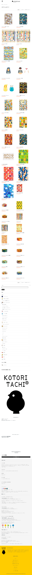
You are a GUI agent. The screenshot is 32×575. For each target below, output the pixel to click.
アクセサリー (4, 340)
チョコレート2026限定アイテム (5, 300)
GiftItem (3, 359)
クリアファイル (4, 331)
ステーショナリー (5, 4)
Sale (3, 357)
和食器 (3, 352)
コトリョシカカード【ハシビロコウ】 (6, 78)
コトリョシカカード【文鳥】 (19, 78)
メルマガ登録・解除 (15, 570)
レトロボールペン (4, 232)
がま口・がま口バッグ (4, 315)
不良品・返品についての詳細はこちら (5, 533)
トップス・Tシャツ (5, 296)
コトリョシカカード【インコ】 (5, 95)
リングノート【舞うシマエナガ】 (5, 26)
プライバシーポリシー (15, 565)
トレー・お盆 (3, 350)
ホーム (15, 558)
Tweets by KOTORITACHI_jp (16, 451)
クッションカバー (4, 320)
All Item (2, 294)
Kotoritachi (16, 452)
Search (3, 289)
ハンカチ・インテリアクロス (5, 324)
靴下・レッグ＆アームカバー (6, 302)
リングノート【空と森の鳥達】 (19, 26)
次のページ (29, 9)
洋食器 (3, 345)
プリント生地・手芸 (5, 311)
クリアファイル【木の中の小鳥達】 (20, 164)
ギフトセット (4, 365)
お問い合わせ (15, 567)
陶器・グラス (3, 347)
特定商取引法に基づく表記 (15, 563)
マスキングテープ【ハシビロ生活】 (6, 221)
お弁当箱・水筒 (4, 354)
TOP (2, 4)
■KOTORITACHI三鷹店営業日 (6, 437)
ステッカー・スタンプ (4, 336)
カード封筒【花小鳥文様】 (5, 164)
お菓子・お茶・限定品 (5, 298)
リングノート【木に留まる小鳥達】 (20, 112)
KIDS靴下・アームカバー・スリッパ (6, 309)
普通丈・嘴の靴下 (4, 304)
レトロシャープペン (18, 221)
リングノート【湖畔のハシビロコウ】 (20, 95)
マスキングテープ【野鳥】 (5, 266)
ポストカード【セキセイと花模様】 (20, 232)
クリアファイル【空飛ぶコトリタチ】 (6, 198)
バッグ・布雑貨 (4, 313)
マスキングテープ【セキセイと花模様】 (6, 255)
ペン (2, 334)
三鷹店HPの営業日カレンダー (9, 420)
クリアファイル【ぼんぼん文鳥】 (5, 181)
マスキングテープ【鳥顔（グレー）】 (20, 266)
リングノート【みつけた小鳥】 (5, 112)
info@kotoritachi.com (5, 538)
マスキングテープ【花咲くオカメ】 (20, 255)
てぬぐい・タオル (5, 322)
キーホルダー (3, 343)
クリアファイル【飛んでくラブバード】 (20, 181)
